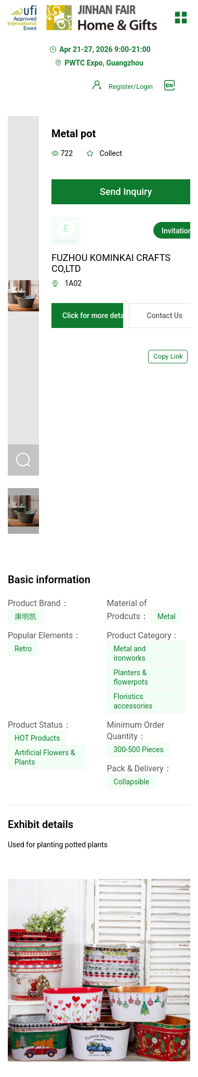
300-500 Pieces (139, 749)
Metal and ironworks (130, 653)
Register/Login (131, 86)
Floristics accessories (133, 701)
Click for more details (97, 315)
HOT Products (37, 738)
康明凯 (25, 616)
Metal (166, 616)
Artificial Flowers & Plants (45, 757)
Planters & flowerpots (131, 677)
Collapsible (132, 782)
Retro (23, 649)
